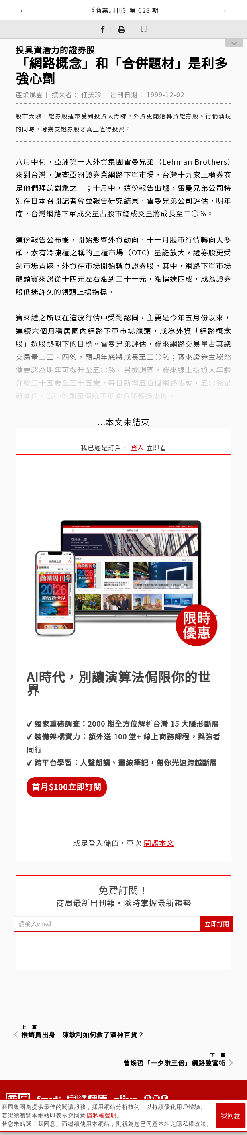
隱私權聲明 (102, 1115)
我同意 (230, 1115)
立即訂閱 (217, 923)
